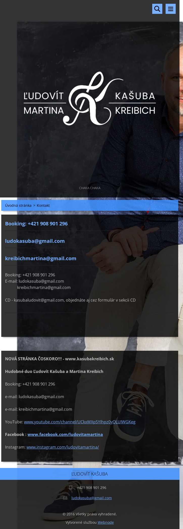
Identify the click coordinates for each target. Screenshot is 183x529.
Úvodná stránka (18, 205)
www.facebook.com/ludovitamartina (65, 434)
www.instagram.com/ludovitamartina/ (63, 447)
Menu (171, 9)
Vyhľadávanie (157, 9)
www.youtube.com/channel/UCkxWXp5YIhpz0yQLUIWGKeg (80, 422)
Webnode (106, 522)
